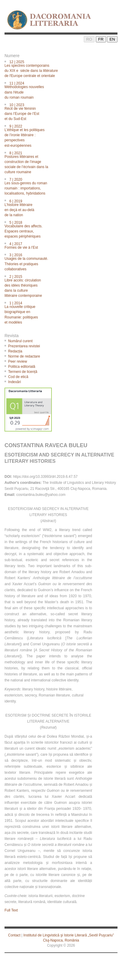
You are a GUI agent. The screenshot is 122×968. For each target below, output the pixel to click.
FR (101, 39)
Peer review (17, 361)
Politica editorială (21, 366)
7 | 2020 (62, 186)
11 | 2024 (62, 89)
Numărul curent (20, 341)
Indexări (14, 382)
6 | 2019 (62, 207)
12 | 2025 (62, 68)
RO (89, 39)
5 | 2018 (62, 229)
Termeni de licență (22, 372)
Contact (14, 935)
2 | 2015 (62, 286)
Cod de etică (18, 377)
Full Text (11, 910)
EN (112, 39)
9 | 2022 (62, 135)
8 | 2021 (62, 162)
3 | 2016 (62, 261)
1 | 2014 (62, 312)
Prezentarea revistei (24, 346)
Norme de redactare (24, 356)
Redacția (15, 351)
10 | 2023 (62, 111)
